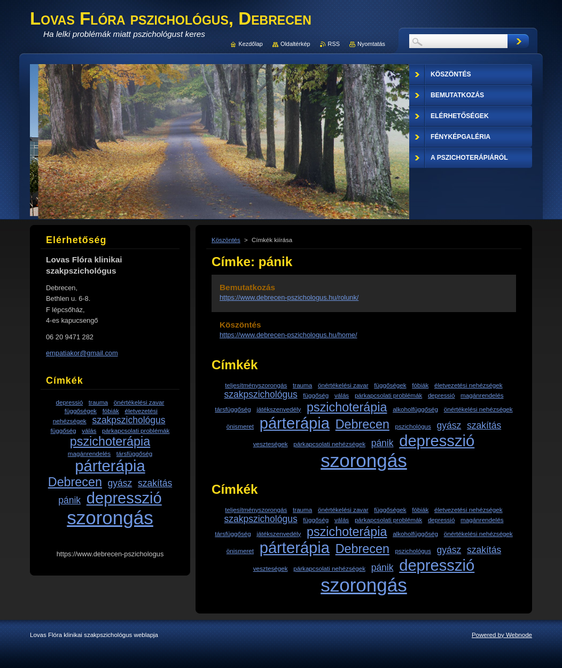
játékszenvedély (278, 409)
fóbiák (420, 385)
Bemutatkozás (247, 287)
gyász (449, 425)
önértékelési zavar (343, 385)
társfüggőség (233, 409)
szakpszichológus (261, 394)
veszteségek (270, 443)
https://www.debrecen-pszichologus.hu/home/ (288, 335)
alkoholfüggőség (415, 409)
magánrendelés (481, 395)
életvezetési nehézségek (468, 385)
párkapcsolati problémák (388, 395)
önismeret (240, 426)
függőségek (390, 385)
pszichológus (413, 426)
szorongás (364, 460)
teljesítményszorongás (256, 385)
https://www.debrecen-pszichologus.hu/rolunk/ (289, 297)
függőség (316, 395)
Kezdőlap (251, 44)
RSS (334, 44)
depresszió (436, 440)
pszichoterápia (347, 407)
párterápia (295, 423)
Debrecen (362, 424)
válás (341, 395)
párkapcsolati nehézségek (329, 443)
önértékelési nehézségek (478, 409)
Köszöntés (226, 240)
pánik (382, 443)
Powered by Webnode (502, 635)
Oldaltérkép (295, 44)
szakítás (484, 425)
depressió (441, 395)
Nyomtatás (371, 44)
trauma (302, 385)
